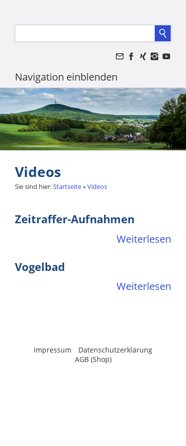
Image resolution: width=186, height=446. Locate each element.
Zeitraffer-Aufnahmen (74, 218)
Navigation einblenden (66, 77)
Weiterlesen (144, 239)
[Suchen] (85, 33)
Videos (97, 186)
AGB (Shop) (93, 359)
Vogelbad (40, 266)
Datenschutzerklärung (115, 350)
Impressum (52, 350)
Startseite (67, 186)
